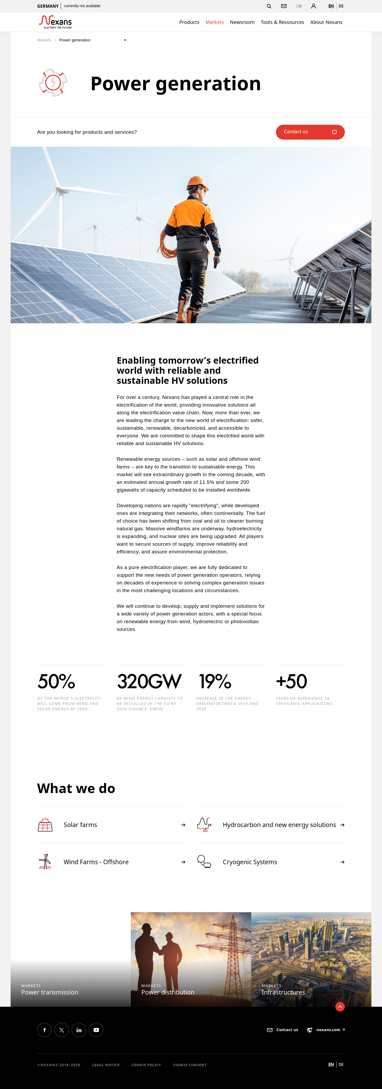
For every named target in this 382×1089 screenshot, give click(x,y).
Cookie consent (190, 1064)
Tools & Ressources (282, 22)
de (341, 5)
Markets (215, 22)
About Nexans (326, 22)
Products (189, 22)
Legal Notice (106, 1064)
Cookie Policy (146, 1064)
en (331, 5)
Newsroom (242, 22)
